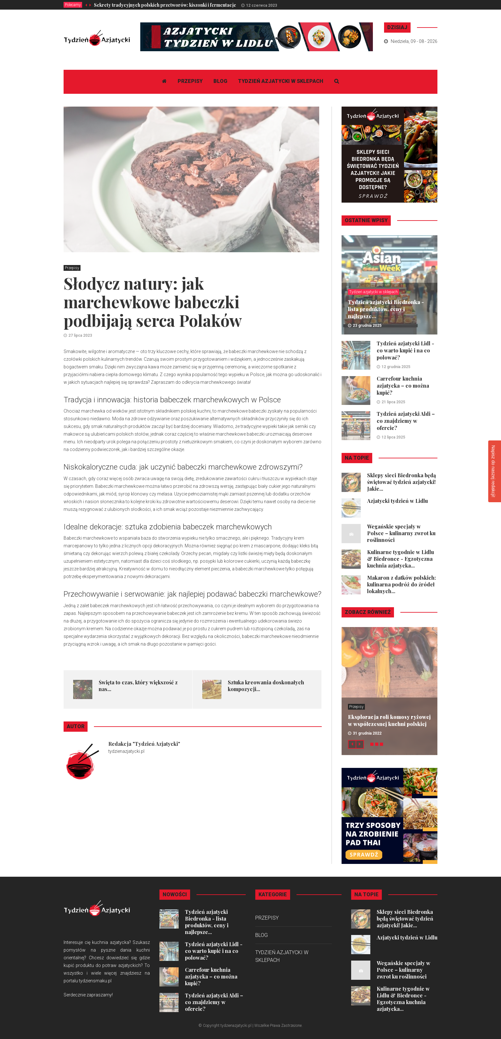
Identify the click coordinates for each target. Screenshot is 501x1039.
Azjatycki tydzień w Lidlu (397, 500)
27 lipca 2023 (80, 335)
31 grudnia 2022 (367, 733)
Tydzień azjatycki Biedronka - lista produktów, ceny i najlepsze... (386, 309)
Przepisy (190, 81)
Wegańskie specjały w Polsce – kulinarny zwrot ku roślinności (401, 533)
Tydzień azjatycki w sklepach (280, 81)
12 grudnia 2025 (396, 367)
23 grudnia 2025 (367, 325)
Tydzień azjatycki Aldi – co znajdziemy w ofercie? (406, 420)
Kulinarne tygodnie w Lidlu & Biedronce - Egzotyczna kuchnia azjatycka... (400, 559)
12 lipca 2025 (393, 437)
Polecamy (73, 5)
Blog (220, 81)
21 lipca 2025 (393, 402)
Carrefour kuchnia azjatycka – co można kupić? (403, 385)
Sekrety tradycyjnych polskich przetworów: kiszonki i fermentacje (165, 5)
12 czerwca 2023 (261, 5)
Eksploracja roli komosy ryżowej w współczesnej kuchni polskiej (389, 720)
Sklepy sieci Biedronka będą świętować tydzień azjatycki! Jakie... (401, 482)
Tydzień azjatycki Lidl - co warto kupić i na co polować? (405, 350)
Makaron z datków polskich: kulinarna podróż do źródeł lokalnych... (401, 584)
